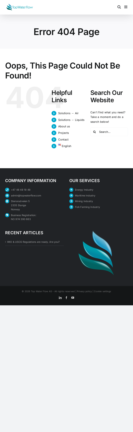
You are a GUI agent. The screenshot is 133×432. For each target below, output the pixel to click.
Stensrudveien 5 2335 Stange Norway (20, 205)
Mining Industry (84, 201)
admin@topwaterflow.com (26, 195)
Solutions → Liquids (71, 120)
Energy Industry (84, 189)
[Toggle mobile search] (119, 7)
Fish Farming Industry (87, 206)
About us (64, 126)
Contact (63, 139)
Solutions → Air (68, 113)
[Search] (94, 132)
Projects (63, 133)
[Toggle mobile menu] (126, 7)
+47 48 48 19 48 (21, 189)
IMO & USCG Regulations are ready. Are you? (33, 241)
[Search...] (109, 132)
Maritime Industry (85, 195)
